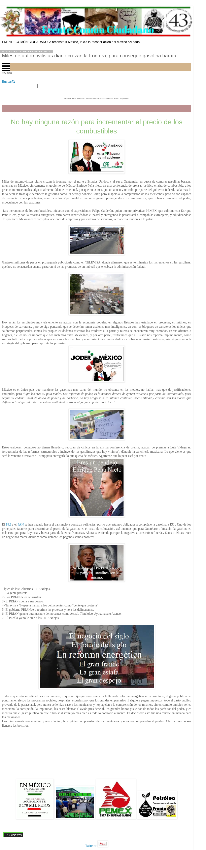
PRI (8, 524)
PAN (21, 524)
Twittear (90, 846)
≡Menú (7, 73)
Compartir (16, 834)
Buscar (8, 81)
